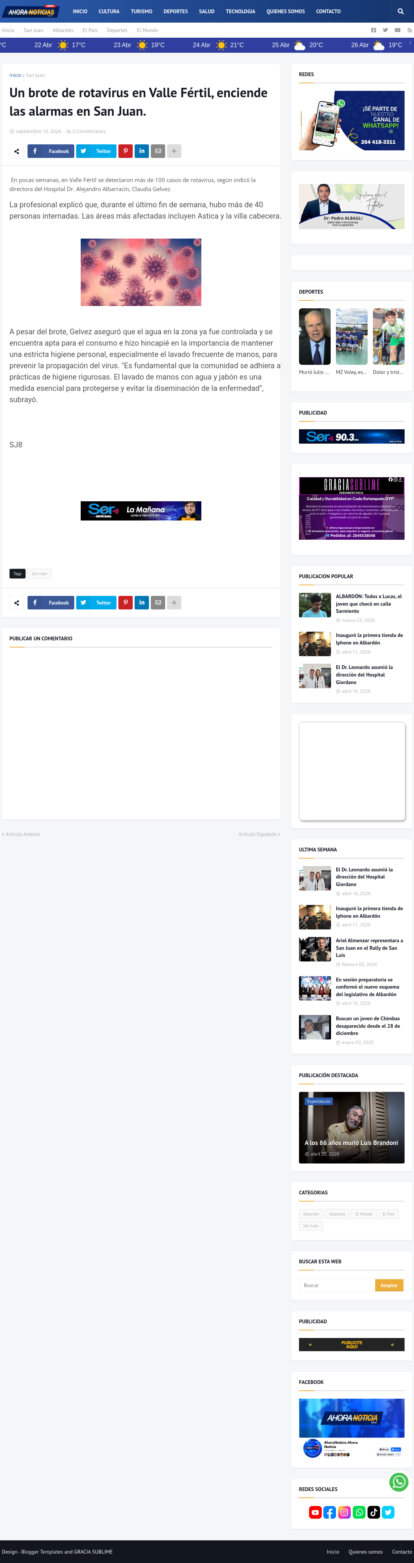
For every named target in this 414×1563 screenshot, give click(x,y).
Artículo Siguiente (257, 834)
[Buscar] (337, 1285)
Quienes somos (366, 1551)
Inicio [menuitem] (80, 11)
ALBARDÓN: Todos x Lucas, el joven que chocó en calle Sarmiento (369, 603)
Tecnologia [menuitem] (240, 11)
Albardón (63, 30)
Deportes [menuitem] (176, 11)
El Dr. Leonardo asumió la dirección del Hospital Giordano (364, 674)
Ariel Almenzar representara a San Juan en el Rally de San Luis (369, 947)
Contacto (402, 1551)
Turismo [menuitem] (141, 11)
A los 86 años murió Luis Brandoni (351, 1143)
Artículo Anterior (23, 834)
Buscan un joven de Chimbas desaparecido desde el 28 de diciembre (368, 1025)
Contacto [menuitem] (328, 11)
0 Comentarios (89, 131)
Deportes (117, 30)
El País (90, 30)
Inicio (8, 30)
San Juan (33, 30)
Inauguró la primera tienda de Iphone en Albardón (369, 639)
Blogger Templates (42, 1551)
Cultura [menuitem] (109, 11)
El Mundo (147, 30)
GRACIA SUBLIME (93, 1551)
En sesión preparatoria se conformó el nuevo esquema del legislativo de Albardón (367, 987)
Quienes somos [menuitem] (286, 11)
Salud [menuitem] (207, 11)
